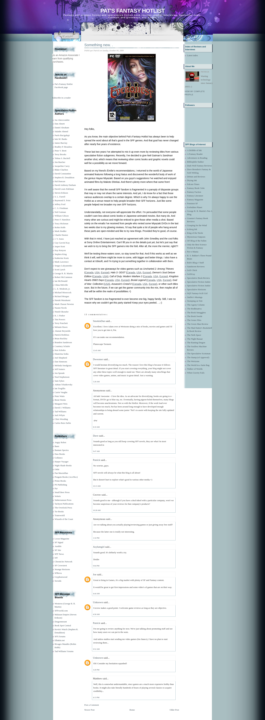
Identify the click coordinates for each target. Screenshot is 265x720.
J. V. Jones (59, 239)
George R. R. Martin (64, 273)
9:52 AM (96, 649)
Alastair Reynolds (62, 331)
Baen (57, 446)
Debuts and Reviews (196, 176)
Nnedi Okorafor (62, 311)
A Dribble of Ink (194, 150)
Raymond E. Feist (62, 200)
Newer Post (89, 710)
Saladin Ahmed (61, 131)
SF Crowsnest (61, 565)
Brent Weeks (60, 400)
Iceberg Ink (192, 229)
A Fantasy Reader (195, 154)
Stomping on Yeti (194, 301)
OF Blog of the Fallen (196, 240)
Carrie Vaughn (61, 392)
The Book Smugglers (196, 312)
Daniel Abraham (62, 127)
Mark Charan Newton (64, 304)
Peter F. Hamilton (62, 219)
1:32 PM (96, 538)
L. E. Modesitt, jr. (62, 288)
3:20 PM (96, 670)
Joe (94, 574)
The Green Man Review (197, 324)
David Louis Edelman (64, 189)
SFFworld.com (61, 610)
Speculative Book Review (198, 278)
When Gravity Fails (195, 372)
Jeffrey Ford (60, 204)
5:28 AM (96, 382)
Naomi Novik (61, 308)
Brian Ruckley (61, 338)
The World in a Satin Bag (198, 365)
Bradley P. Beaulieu (63, 147)
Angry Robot (60, 442)
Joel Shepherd (61, 357)
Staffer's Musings (194, 297)
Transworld (60, 515)
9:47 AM (96, 451)
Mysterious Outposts (196, 237)
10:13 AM (97, 486)
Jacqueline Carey (62, 166)
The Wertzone (193, 361)
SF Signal (59, 542)
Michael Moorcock (63, 292)
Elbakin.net (60, 640)
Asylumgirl (98, 546)
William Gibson (62, 215)
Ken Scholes (60, 350)
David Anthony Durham (65, 185)
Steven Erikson (61, 193)
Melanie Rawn (61, 327)
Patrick (96, 460)
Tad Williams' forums (64, 651)
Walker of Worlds (195, 369)
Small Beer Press (62, 492)
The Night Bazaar (195, 339)
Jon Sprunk (60, 373)
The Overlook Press (63, 507)
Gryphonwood (61, 577)
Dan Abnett (60, 123)
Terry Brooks (60, 154)
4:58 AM (96, 614)
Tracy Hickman (61, 223)
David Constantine (63, 173)
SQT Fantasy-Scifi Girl (197, 293)
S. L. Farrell (60, 196)
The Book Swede (194, 316)
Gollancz (59, 457)
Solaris (58, 496)
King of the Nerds (195, 233)
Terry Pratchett (61, 323)
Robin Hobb (60, 227)
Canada (89, 272)
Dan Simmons (61, 361)
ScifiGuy (191, 274)
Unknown (98, 602)
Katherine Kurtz (62, 258)
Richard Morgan (62, 296)
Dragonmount (61, 621)
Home (132, 710)
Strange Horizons (62, 569)
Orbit (57, 469)
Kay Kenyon (60, 250)
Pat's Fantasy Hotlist (132, 11)
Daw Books (60, 454)
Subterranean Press (63, 500)
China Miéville (61, 285)
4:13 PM (96, 697)
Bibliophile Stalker (195, 162)
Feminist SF (192, 203)
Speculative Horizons (196, 289)
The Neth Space (194, 335)
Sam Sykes (59, 381)
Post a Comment (91, 705)
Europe (105, 272)
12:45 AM (97, 350)
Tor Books (59, 511)
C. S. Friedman (61, 208)
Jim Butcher (60, 162)
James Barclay (61, 143)
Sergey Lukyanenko (63, 265)
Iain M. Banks (61, 139)
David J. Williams (62, 407)
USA (97, 272)
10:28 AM (97, 510)
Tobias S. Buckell (62, 158)
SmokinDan (99, 321)
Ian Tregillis (60, 388)
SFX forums (60, 636)
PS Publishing (61, 484)
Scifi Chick (192, 270)
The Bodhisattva (194, 308)
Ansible (58, 546)
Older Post (174, 710)
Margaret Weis (61, 403)
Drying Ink (192, 180)
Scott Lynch (60, 269)
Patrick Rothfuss (62, 335)
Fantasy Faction (194, 192)
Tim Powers (60, 319)
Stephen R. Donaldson (64, 177)
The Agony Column (195, 305)
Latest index (192, 55)
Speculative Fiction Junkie (198, 282)
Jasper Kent (60, 246)
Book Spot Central (63, 625)
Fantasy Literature (195, 195)
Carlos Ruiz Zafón (63, 423)
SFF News (59, 554)
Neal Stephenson (62, 377)
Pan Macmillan (61, 473)
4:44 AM (96, 594)
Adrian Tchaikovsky (63, 384)
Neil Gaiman (60, 212)
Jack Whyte (60, 415)
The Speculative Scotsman (198, 353)
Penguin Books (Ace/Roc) (66, 477)
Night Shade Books (63, 465)
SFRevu (58, 573)
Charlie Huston (61, 235)
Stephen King (61, 254)
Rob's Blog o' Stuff (195, 262)
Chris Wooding (61, 419)
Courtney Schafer (62, 346)
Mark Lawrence (62, 262)
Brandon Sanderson (63, 342)
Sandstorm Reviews (196, 266)
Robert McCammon (63, 277)
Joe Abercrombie (62, 120)
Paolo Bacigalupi (62, 135)
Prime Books (60, 481)
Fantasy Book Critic (196, 188)
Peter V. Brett (60, 150)
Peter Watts (60, 396)
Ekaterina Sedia (61, 354)
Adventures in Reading (197, 158)
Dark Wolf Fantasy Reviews (199, 165)
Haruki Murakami (62, 300)
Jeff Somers (60, 369)
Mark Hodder (60, 231)
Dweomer (98, 359)
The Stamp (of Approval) (198, 357)
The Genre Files (194, 320)
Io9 (56, 557)
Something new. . (98, 45)
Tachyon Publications (64, 503)
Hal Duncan (60, 181)
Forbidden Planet (194, 207)
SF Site (58, 550)
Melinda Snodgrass (63, 365)
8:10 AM (96, 427)
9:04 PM (96, 566)
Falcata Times (193, 184)
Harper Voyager (61, 461)
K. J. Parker (60, 315)
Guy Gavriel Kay (62, 242)
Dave (95, 435)
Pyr (56, 488)
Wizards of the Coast (64, 519)
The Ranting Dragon (196, 342)
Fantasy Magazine (195, 199)
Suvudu (58, 581)
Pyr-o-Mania (192, 251)
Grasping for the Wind (197, 225)
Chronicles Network (63, 561)
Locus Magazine (62, 538)
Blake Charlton (61, 169)
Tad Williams (60, 411)
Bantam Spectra (62, 450)
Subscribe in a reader (61, 97)
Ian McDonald (61, 281)
